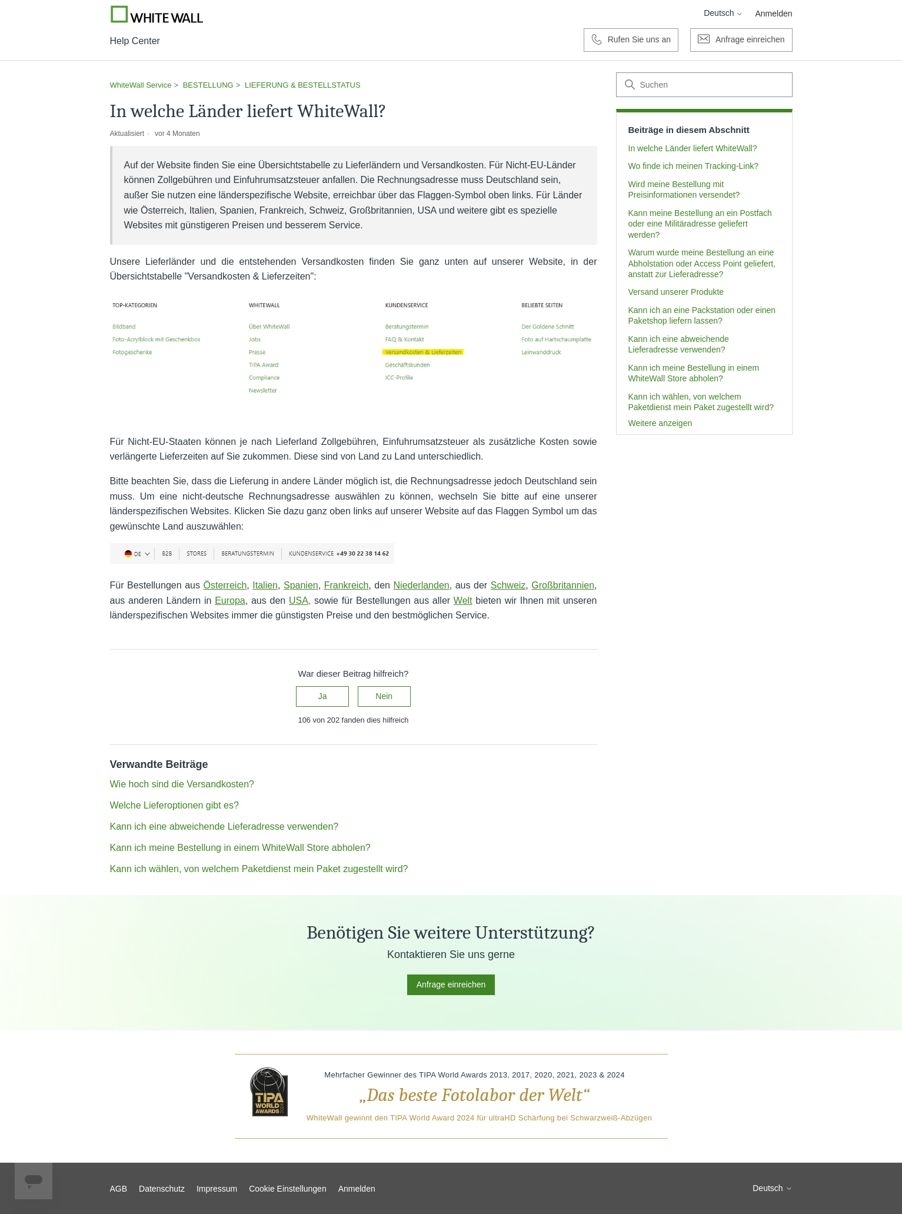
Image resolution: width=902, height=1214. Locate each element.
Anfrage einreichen (451, 984)
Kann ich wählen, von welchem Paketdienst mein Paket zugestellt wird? (701, 402)
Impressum (217, 1188)
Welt (463, 601)
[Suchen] (704, 85)
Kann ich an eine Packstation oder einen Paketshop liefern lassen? (702, 315)
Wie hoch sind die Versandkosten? (182, 784)
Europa (230, 601)
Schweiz (508, 585)
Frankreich (346, 585)
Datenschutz (162, 1188)
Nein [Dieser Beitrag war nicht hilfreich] (383, 696)
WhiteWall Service (141, 85)
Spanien (301, 585)
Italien (265, 585)
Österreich (225, 585)
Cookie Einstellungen (288, 1188)
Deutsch (723, 13)
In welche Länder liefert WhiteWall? (692, 148)
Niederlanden (422, 585)
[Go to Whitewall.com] (157, 14)
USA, (300, 601)
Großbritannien (562, 585)
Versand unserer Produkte (676, 292)
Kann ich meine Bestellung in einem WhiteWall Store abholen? (694, 373)
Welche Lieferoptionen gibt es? (174, 805)
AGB (119, 1188)
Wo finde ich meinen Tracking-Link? (693, 166)
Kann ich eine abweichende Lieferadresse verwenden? (678, 344)
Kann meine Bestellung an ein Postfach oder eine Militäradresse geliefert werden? (700, 224)
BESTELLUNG (208, 85)
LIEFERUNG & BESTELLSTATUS (303, 85)
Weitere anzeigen (660, 423)
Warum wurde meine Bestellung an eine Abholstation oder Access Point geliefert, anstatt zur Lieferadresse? (702, 263)
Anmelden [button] (773, 13)
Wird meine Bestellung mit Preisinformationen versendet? (684, 189)
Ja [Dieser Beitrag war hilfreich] (322, 696)
